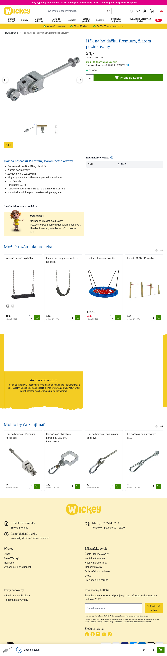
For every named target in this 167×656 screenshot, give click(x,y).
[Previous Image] (5, 80)
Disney (24, 20)
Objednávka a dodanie (97, 571)
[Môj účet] (145, 11)
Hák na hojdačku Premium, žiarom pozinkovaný (46, 33)
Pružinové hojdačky (116, 20)
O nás (7, 554)
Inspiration (9, 562)
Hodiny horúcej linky (96, 562)
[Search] (108, 11)
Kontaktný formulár (95, 558)
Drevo (88, 575)
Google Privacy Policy (122, 616)
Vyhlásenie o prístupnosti (17, 567)
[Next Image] (79, 80)
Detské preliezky (38, 20)
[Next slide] (161, 250)
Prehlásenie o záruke (96, 580)
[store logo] (17, 11)
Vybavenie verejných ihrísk (140, 20)
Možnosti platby (93, 567)
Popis (8, 144)
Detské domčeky (56, 20)
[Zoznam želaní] (28, 650)
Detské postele (86, 20)
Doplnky (100, 20)
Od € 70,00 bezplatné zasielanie (101, 62)
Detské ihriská (11, 20)
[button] (160, 11)
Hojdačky (71, 20)
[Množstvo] (31, 317)
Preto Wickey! (11, 558)
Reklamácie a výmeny (16, 600)
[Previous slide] (156, 250)
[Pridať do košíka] (37, 317)
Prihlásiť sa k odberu (154, 608)
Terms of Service (139, 616)
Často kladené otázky (97, 554)
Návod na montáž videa (17, 595)
